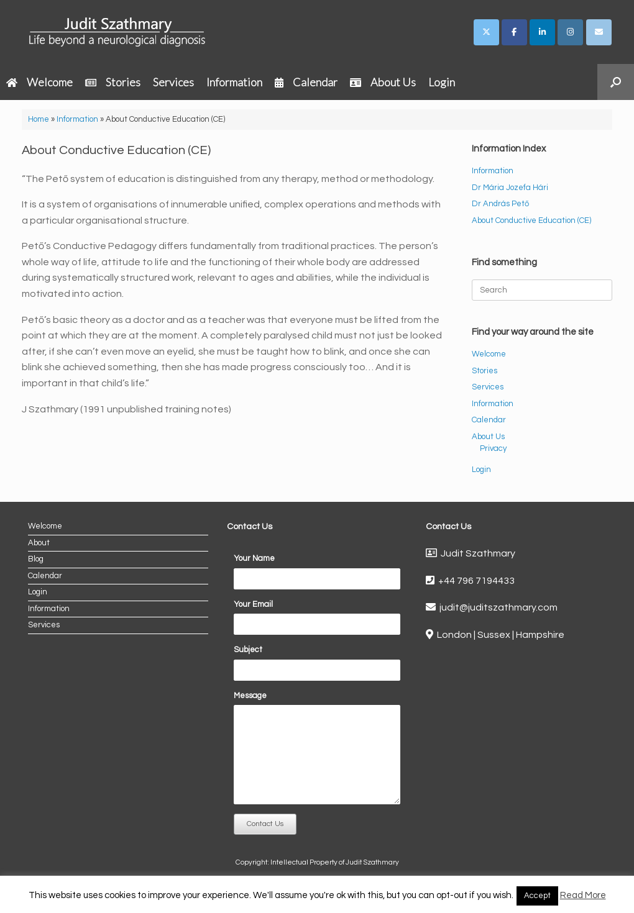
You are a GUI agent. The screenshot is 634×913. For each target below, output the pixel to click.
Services (173, 82)
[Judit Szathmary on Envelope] (599, 32)
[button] (615, 82)
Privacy (493, 448)
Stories (112, 82)
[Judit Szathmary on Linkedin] (542, 32)
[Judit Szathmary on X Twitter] (486, 32)
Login (441, 82)
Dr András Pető (500, 203)
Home (38, 119)
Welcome (39, 82)
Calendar (306, 82)
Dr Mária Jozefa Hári (510, 187)
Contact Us (265, 824)
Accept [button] (537, 895)
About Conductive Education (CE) (531, 220)
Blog (36, 559)
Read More (583, 895)
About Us (383, 82)
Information (234, 82)
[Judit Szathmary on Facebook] (514, 32)
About (39, 542)
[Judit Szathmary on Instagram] (570, 32)
